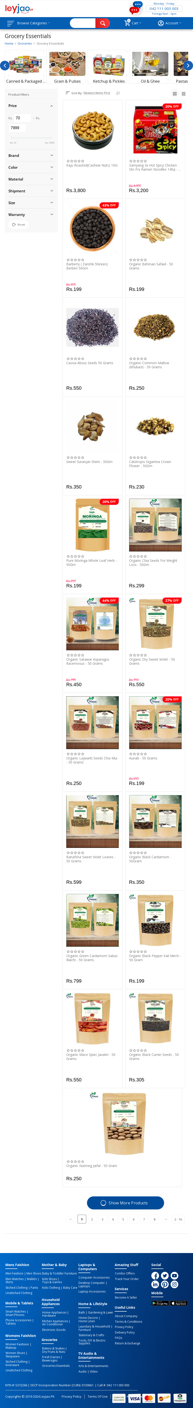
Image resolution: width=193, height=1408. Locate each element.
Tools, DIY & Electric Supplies (91, 1341)
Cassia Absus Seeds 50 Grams (89, 363)
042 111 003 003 (164, 8)
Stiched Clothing (16, 1287)
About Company (126, 1315)
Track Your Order (127, 1278)
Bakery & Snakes (53, 1347)
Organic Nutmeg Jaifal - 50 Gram (91, 1166)
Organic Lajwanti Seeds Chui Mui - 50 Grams (91, 760)
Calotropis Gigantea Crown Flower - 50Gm (150, 464)
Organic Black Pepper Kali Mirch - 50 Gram (155, 958)
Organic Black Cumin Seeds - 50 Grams (154, 1056)
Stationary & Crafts (91, 1334)
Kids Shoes (49, 1278)
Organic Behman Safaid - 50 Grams (151, 266)
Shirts (9, 1282)
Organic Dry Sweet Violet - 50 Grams (152, 661)
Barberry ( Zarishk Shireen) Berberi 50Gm (87, 266)
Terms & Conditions (128, 1321)
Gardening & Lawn (99, 1312)
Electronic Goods (53, 1329)
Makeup (10, 1346)
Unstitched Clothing (18, 1292)
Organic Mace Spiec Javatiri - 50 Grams (90, 1056)
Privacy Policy (124, 1326)
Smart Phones (14, 1314)
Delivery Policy (124, 1331)
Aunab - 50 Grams (143, 758)
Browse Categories (33, 23)
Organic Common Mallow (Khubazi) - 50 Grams (149, 365)
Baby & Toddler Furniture (59, 1273)
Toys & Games (51, 1282)
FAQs (118, 1337)
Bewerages (69, 1355)
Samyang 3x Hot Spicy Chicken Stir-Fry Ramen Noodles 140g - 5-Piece (155, 167)
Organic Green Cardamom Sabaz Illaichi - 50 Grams (92, 958)
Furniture (84, 1329)
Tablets (10, 1322)
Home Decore (88, 1317)
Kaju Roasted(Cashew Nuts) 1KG (92, 165)
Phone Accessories (18, 1319)
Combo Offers (124, 1273)
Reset (18, 224)
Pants (33, 1287)
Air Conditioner (52, 1323)
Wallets (31, 1278)
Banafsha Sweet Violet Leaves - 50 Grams (91, 859)
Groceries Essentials (55, 1361)
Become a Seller (126, 1297)
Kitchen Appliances (54, 1320)
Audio (82, 1369)
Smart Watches (15, 1311)
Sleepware (34, 1351)
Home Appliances (54, 1312)
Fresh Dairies (51, 1355)
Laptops (84, 1286)
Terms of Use (98, 1395)
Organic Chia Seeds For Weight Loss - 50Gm (153, 562)
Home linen (86, 1320)
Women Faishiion (17, 1343)
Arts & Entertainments (93, 1364)
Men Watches (14, 1278)
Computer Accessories (93, 1277)
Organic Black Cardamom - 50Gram (150, 859)
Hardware (48, 1315)
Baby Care (69, 1287)
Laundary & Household (94, 1325)
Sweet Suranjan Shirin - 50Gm (89, 462)
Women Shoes (15, 1351)
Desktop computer (91, 1282)
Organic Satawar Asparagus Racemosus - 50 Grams (87, 661)
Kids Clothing (51, 1287)
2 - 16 (178, 1219)
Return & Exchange (127, 1342)
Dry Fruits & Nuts (53, 1350)
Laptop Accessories (91, 1291)
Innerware (12, 1360)
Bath (81, 1312)
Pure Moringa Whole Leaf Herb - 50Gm (91, 562)
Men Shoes (33, 1273)
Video (93, 1369)
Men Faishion (14, 1273)
